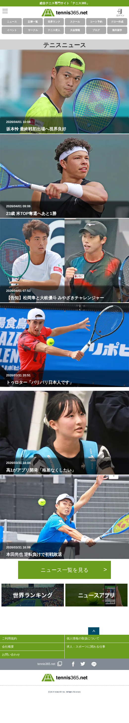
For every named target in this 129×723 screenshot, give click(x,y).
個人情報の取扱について (83, 638)
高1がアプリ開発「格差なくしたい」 (66, 466)
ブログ (96, 30)
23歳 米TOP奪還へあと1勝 (66, 210)
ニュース (12, 21)
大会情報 (75, 30)
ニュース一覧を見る (65, 570)
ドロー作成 (117, 21)
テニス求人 (54, 30)
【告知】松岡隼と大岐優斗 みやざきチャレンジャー (66, 294)
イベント (12, 30)
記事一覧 (33, 21)
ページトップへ (93, 631)
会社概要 (8, 646)
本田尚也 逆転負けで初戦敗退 (66, 551)
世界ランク (54, 21)
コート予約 (96, 21)
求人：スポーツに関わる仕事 (86, 646)
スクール (75, 21)
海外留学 (117, 30)
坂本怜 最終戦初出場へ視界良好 (66, 125)
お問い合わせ (11, 654)
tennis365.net (46, 664)
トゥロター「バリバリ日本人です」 (66, 379)
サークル (33, 30)
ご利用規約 (9, 638)
